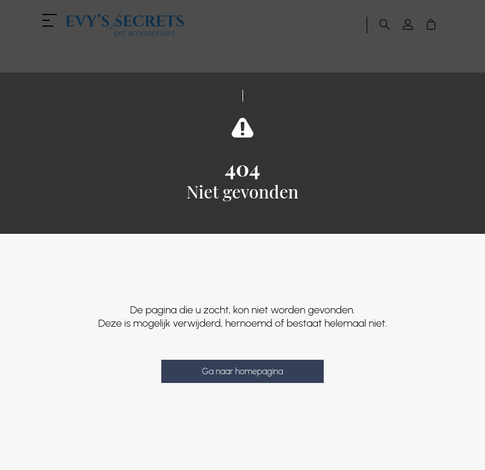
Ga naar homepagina (242, 371)
